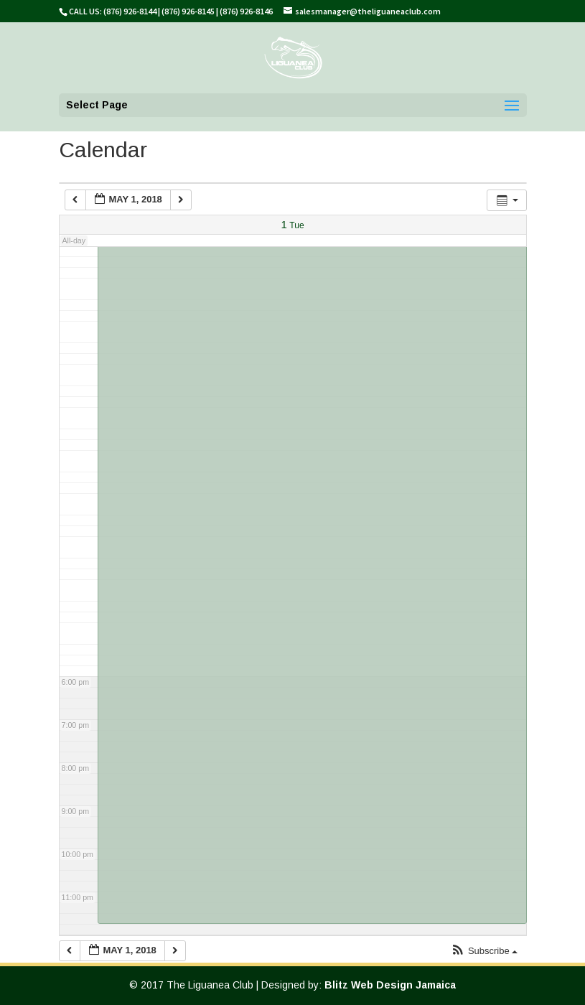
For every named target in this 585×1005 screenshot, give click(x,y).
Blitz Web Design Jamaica (390, 985)
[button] (484, 951)
